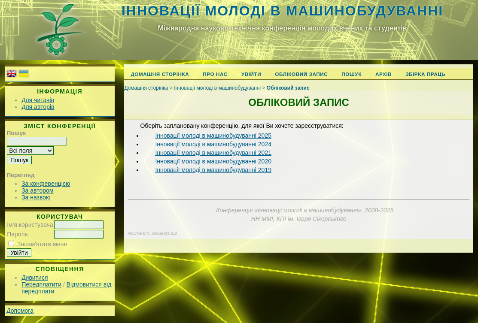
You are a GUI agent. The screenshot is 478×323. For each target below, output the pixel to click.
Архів (383, 74)
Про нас (215, 74)
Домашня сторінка (160, 74)
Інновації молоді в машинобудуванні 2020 (213, 161)
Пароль (17, 234)
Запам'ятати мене (42, 244)
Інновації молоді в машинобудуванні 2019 (213, 169)
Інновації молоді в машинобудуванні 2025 (213, 135)
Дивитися (34, 277)
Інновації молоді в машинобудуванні (282, 10)
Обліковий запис (301, 74)
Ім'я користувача (30, 224)
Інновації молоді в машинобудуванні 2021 (213, 152)
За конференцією (45, 183)
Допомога (19, 310)
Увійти (251, 74)
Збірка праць (425, 74)
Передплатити (41, 284)
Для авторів (37, 106)
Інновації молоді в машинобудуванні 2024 (213, 144)
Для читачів (37, 100)
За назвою (35, 197)
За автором (37, 190)
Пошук (351, 74)
